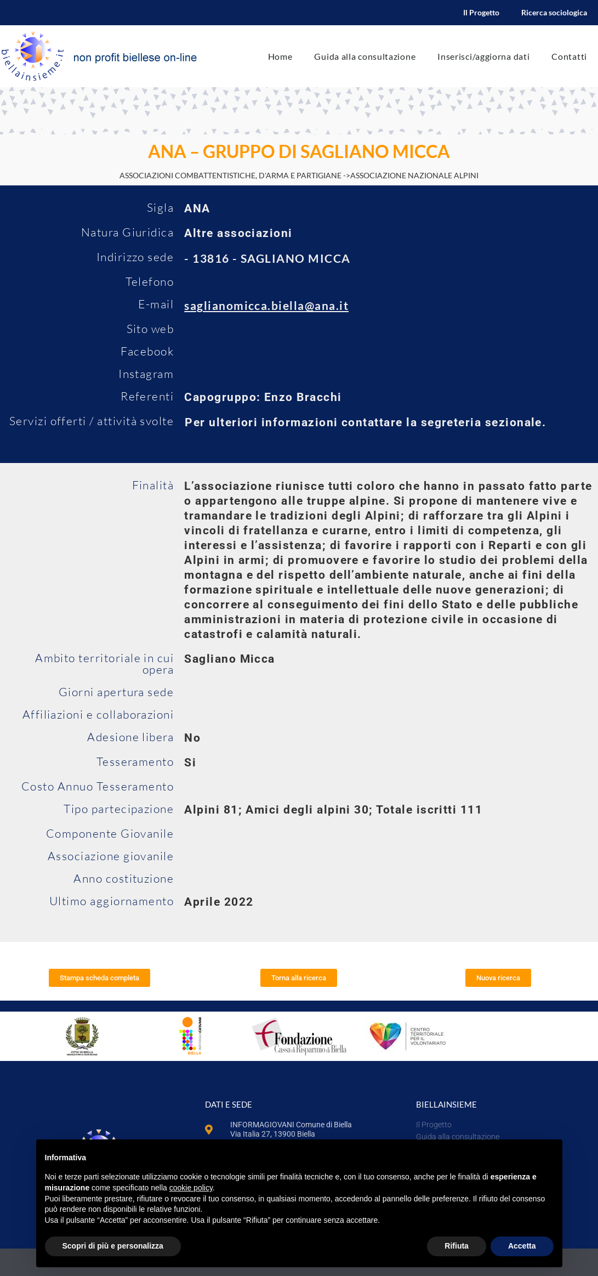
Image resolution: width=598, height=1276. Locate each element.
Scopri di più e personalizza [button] (112, 1245)
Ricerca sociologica (554, 12)
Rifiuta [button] (457, 1245)
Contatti (569, 56)
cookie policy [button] (191, 1187)
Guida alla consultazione (364, 56)
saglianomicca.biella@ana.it (266, 305)
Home (280, 56)
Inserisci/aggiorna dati (483, 56)
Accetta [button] (522, 1245)
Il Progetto (481, 12)
